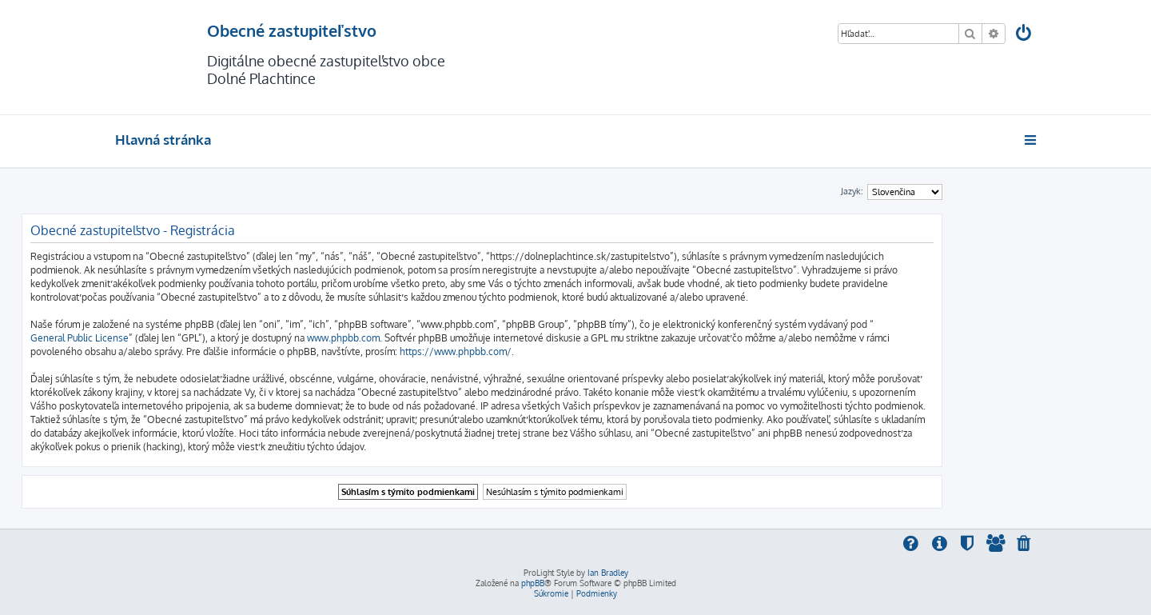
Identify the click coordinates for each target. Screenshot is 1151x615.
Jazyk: (852, 191)
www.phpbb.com (343, 338)
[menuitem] (1025, 35)
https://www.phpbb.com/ (456, 351)
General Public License (79, 338)
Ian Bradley (607, 572)
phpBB (532, 583)
